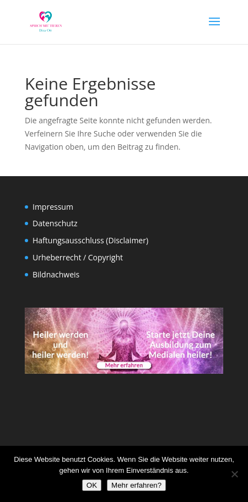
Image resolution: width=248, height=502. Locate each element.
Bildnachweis (56, 274)
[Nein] (234, 473)
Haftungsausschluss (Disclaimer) (90, 240)
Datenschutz (55, 223)
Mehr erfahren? (136, 485)
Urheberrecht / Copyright (78, 257)
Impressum (53, 206)
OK (92, 485)
